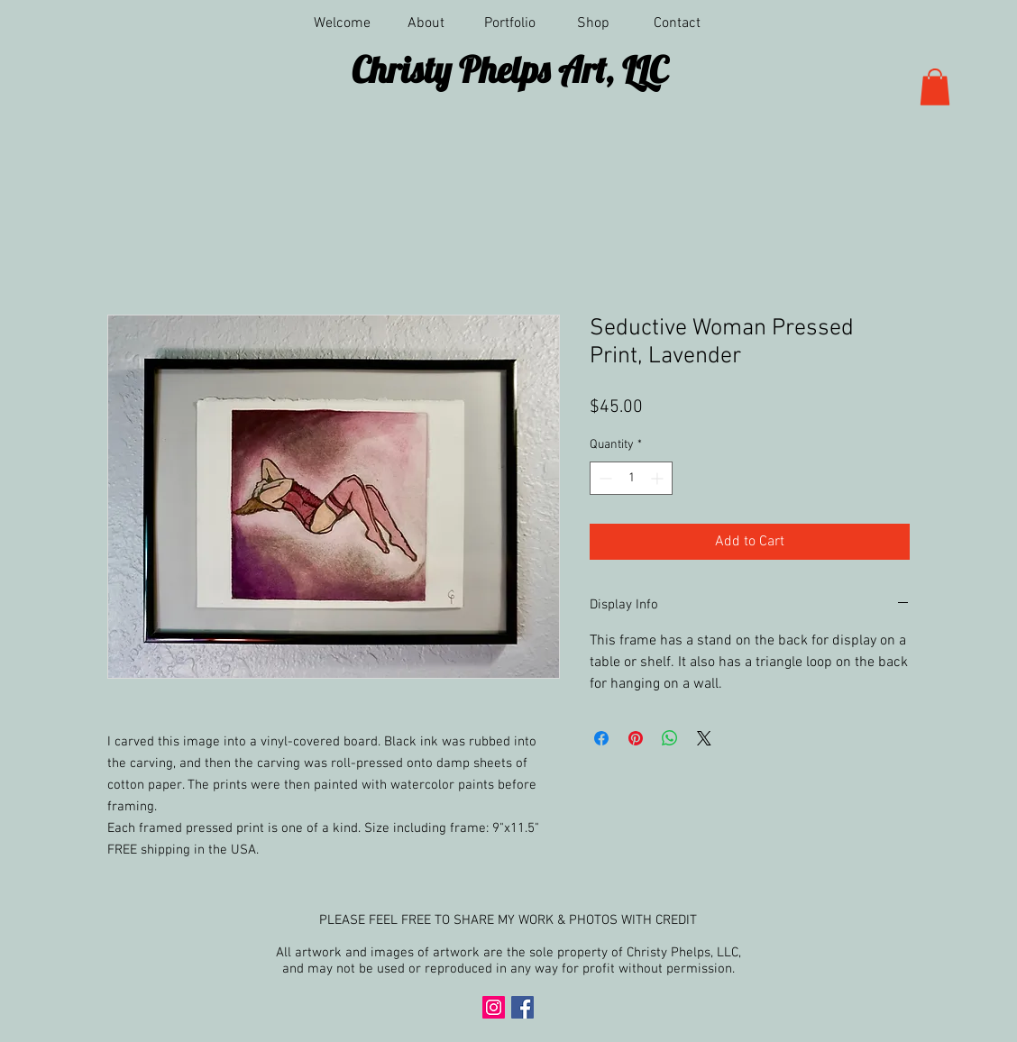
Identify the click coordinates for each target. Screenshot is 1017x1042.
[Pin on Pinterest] (635, 738)
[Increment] (658, 478)
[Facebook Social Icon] (522, 1007)
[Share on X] (704, 738)
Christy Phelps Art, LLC (509, 69)
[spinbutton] (631, 478)
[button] (510, 24)
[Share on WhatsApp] (670, 738)
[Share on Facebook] (601, 738)
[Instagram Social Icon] (493, 1007)
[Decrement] (603, 478)
